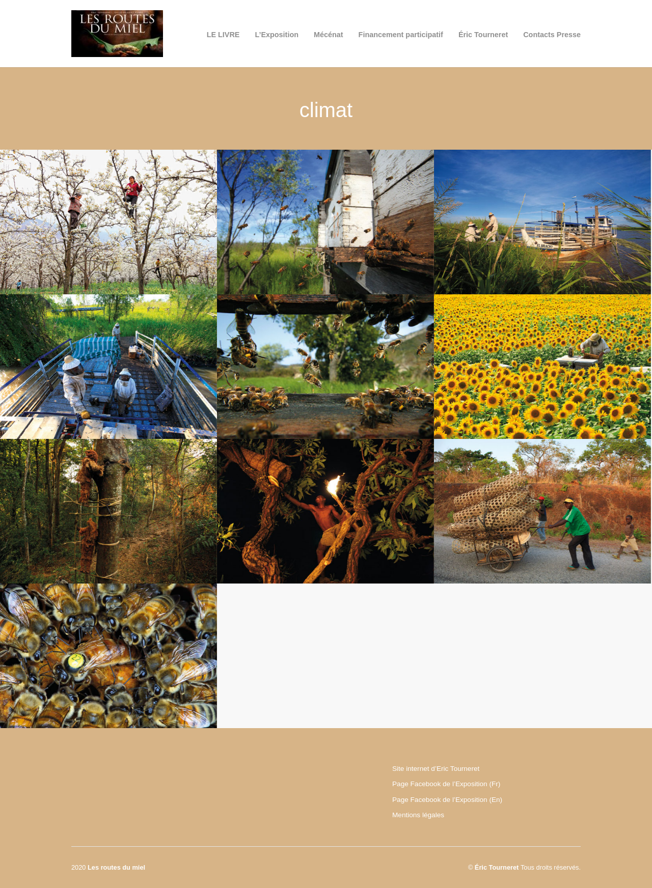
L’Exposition (276, 35)
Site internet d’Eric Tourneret (435, 768)
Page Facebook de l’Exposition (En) (447, 799)
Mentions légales (418, 815)
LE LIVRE (223, 35)
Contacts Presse (552, 35)
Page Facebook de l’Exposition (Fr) (446, 784)
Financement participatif (401, 35)
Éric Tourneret (483, 35)
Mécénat (328, 35)
